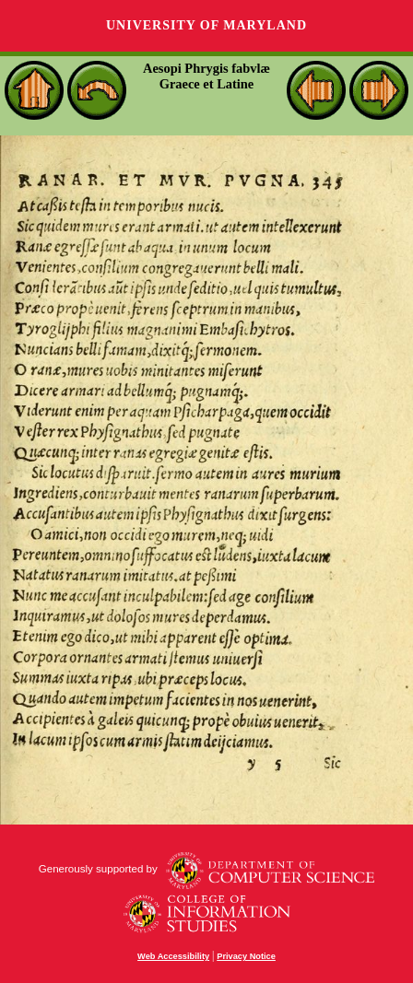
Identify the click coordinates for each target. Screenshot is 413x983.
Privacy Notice (246, 956)
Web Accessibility (173, 956)
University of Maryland (206, 25)
